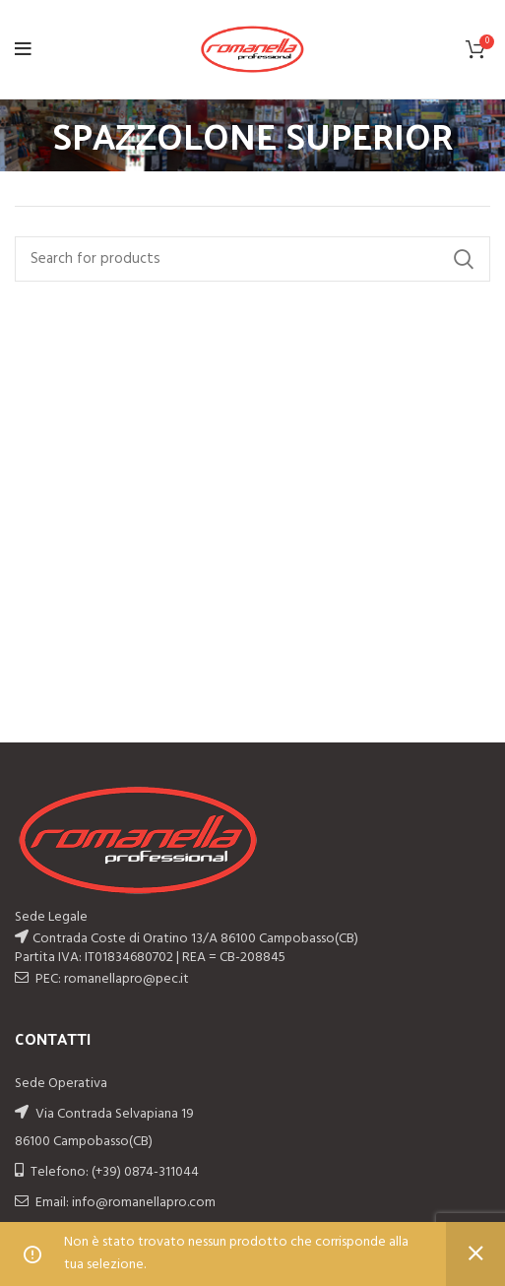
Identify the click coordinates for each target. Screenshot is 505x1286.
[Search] (252, 259)
